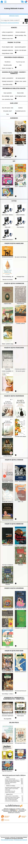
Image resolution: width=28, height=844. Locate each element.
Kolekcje (17, 22)
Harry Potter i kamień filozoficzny (10, 782)
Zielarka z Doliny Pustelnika (10, 792)
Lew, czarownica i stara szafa (10, 778)
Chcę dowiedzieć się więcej (7, 839)
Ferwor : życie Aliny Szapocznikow (11, 799)
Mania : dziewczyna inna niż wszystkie (11, 798)
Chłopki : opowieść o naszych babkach (11, 788)
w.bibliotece (13, 810)
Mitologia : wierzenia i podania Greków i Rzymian (13, 780)
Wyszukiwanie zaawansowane (7, 22)
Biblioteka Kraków (14, 15)
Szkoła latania (7, 783)
